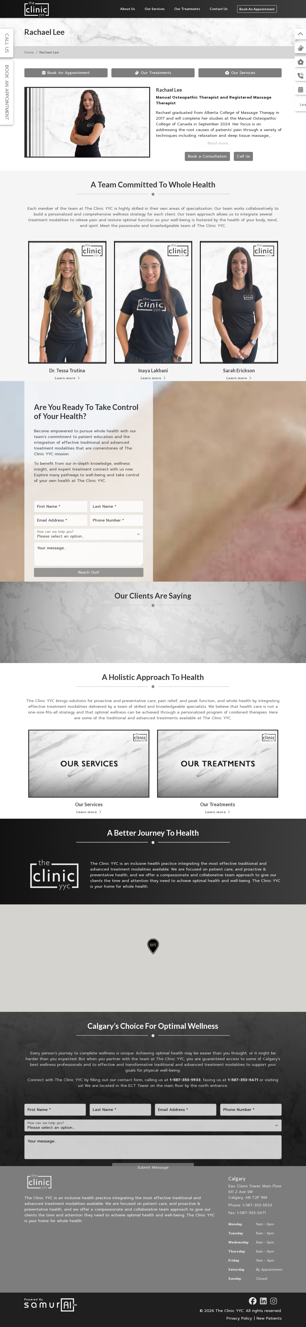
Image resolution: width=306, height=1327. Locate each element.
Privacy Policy (239, 1318)
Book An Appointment (257, 9)
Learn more (153, 505)
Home (29, 52)
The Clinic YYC (229, 1311)
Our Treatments (187, 9)
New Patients (269, 1318)
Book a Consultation (207, 156)
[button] (153, 946)
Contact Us (219, 9)
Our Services (155, 9)
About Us (127, 9)
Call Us (243, 156)
